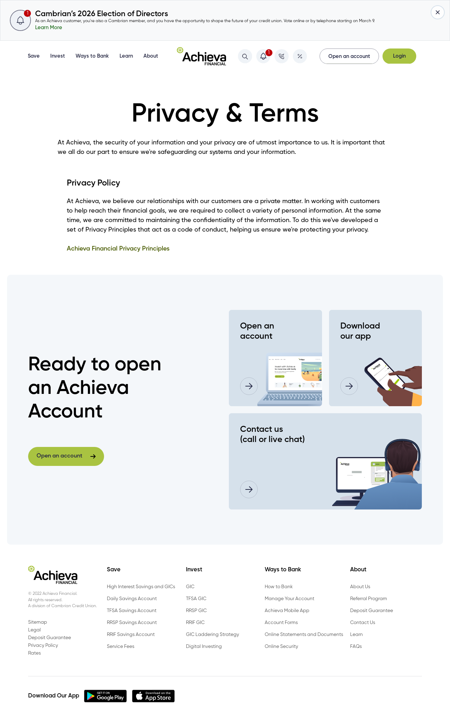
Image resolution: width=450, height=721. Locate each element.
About (150, 56)
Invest (57, 56)
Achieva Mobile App (287, 610)
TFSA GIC (196, 598)
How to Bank (279, 586)
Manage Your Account (289, 598)
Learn (126, 56)
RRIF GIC (195, 622)
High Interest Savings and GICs (141, 586)
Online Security (281, 646)
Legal (34, 630)
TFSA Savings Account (131, 610)
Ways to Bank (92, 56)
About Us (360, 586)
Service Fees (120, 646)
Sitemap (37, 622)
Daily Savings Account (132, 598)
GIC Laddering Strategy (212, 634)
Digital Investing (204, 646)
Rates (34, 653)
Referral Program (368, 598)
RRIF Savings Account (131, 634)
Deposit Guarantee (371, 610)
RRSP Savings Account (132, 622)
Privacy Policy (43, 645)
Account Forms (281, 622)
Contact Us (362, 622)
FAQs (356, 646)
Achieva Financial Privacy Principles (118, 249)
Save (34, 56)
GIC (190, 586)
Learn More (48, 27)
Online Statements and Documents (304, 634)
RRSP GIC (196, 610)
